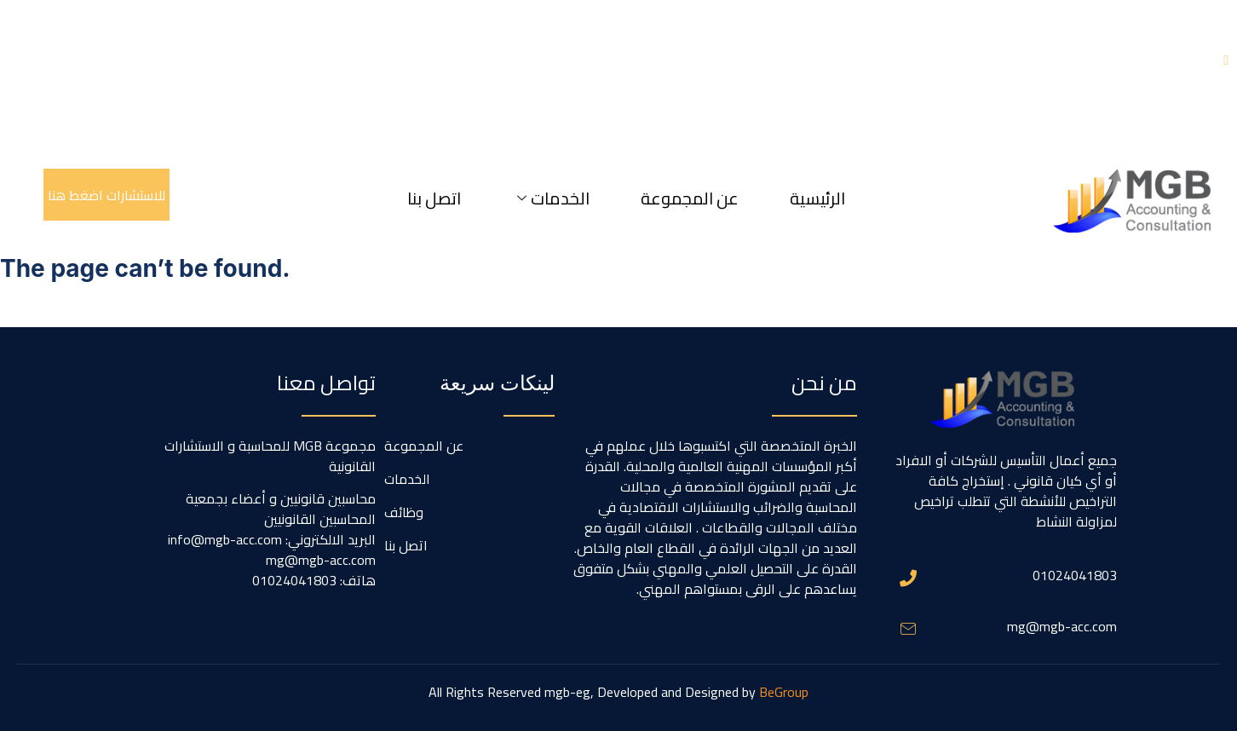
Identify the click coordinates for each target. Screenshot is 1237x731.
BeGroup (783, 692)
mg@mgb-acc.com (1062, 626)
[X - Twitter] (1225, 59)
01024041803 (1075, 575)
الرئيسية (817, 198)
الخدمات (553, 198)
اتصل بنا (434, 198)
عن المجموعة (690, 198)
